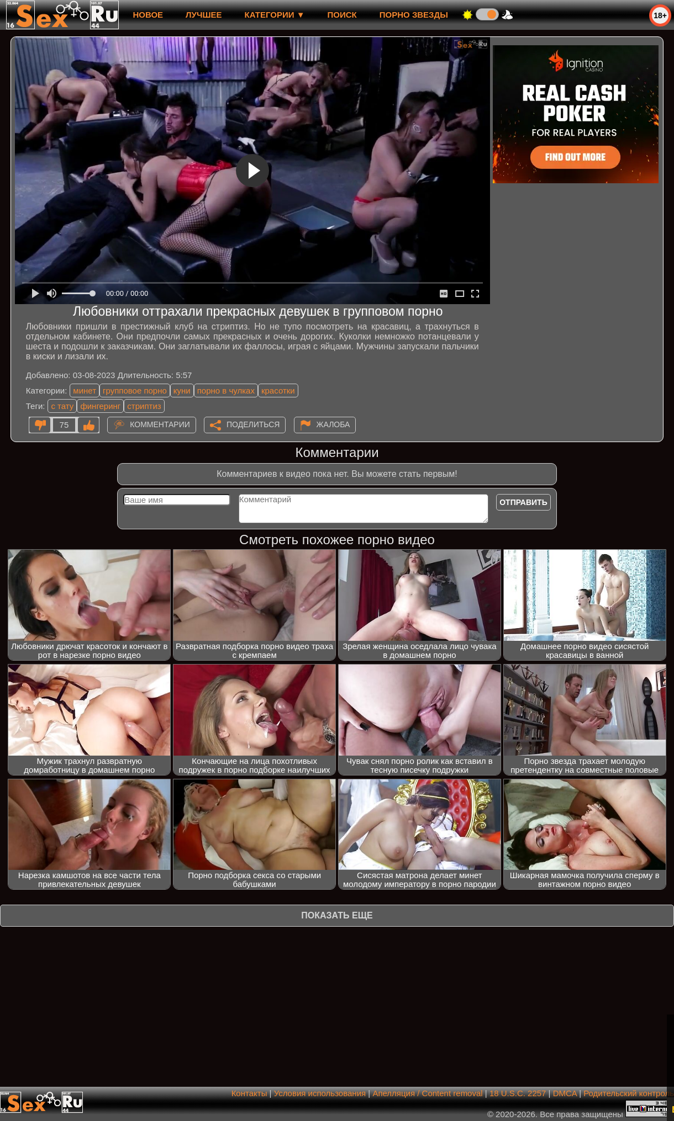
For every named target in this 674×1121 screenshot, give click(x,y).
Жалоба (333, 424)
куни (182, 390)
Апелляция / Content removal (427, 1093)
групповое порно (135, 390)
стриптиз (144, 406)
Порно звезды (414, 14)
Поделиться (253, 424)
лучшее (204, 14)
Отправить (523, 502)
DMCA (565, 1093)
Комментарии (160, 424)
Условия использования (320, 1093)
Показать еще (336, 915)
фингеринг (100, 406)
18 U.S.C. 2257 (517, 1093)
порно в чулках (226, 390)
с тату (62, 406)
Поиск (342, 14)
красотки (278, 390)
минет (84, 390)
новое (148, 14)
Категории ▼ (275, 14)
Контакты (249, 1093)
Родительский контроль (628, 1093)
